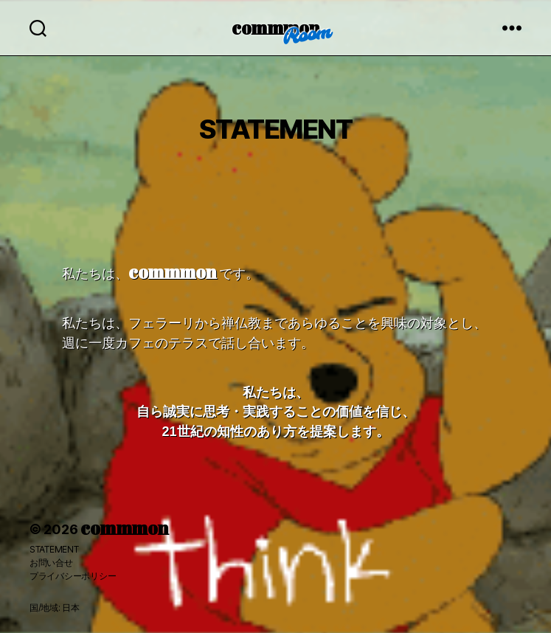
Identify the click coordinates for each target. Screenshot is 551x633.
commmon (275, 27)
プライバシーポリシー (73, 575)
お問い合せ (51, 562)
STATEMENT (54, 549)
